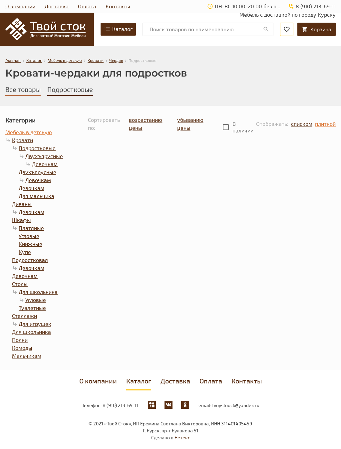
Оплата (87, 6)
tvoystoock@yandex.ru (235, 405)
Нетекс (182, 437)
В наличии (242, 126)
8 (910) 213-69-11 (121, 405)
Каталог (118, 29)
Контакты (118, 6)
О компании (20, 6)
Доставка (57, 6)
